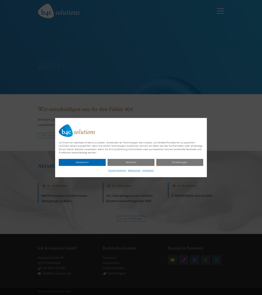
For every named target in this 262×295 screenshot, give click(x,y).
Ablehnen (131, 162)
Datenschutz (134, 170)
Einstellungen (179, 162)
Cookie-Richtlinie (117, 170)
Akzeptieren (82, 162)
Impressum (148, 170)
